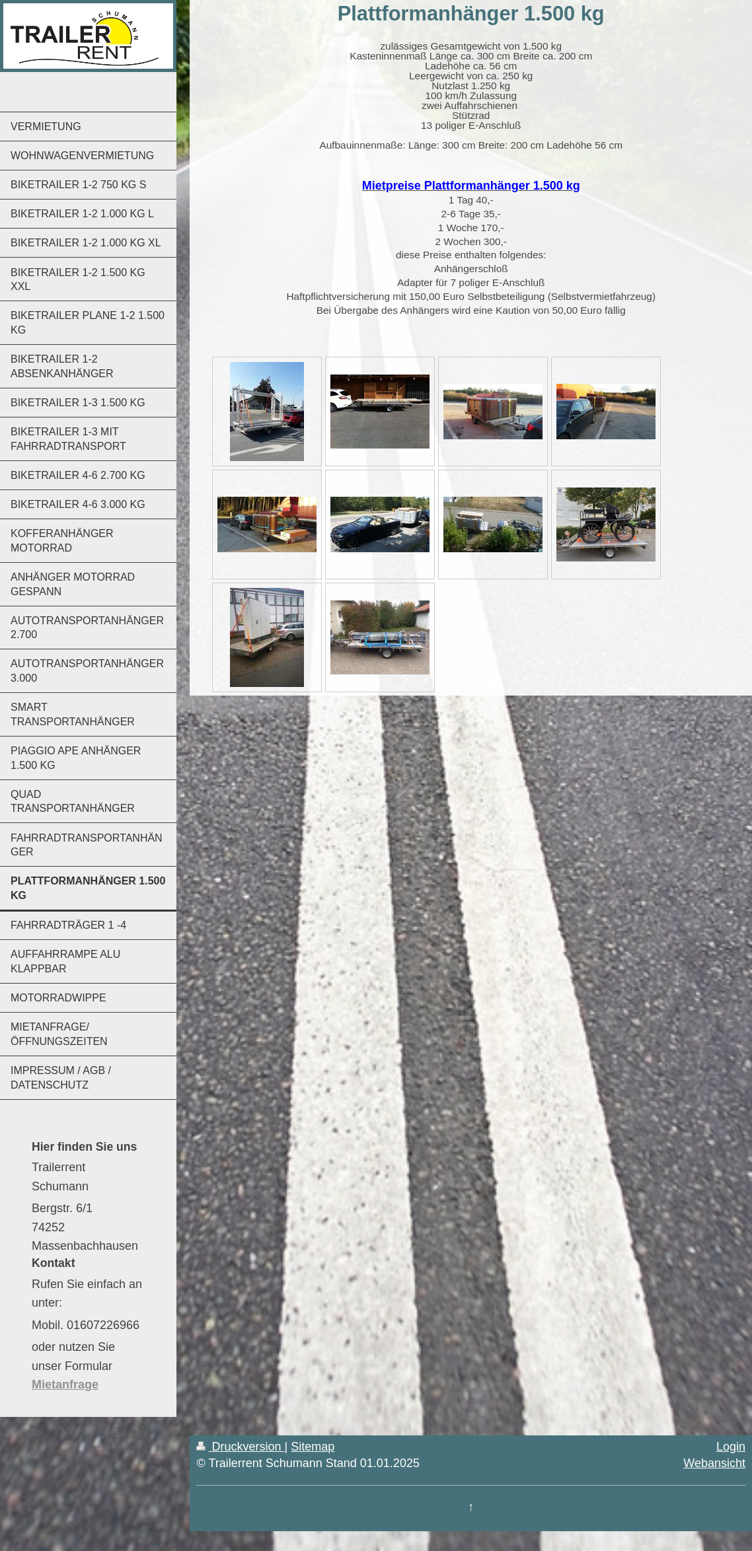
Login (730, 1446)
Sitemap (312, 1446)
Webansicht (714, 1463)
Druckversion (240, 1446)
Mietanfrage (65, 1384)
